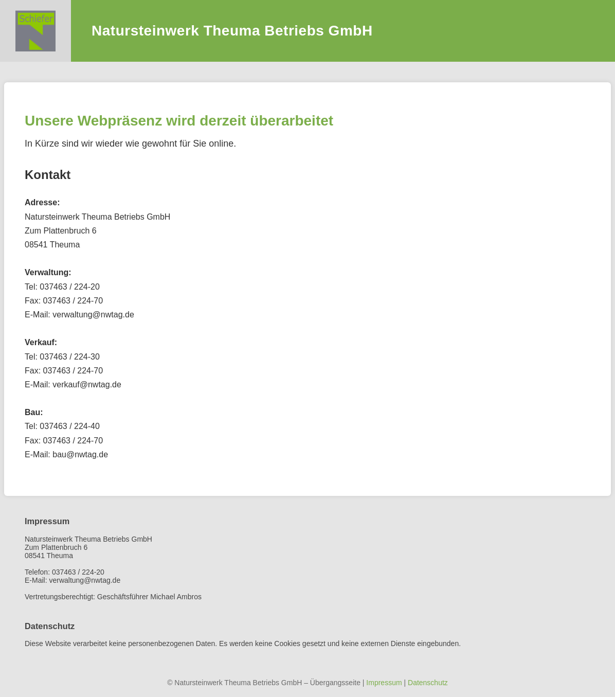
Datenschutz (428, 682)
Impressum (384, 682)
